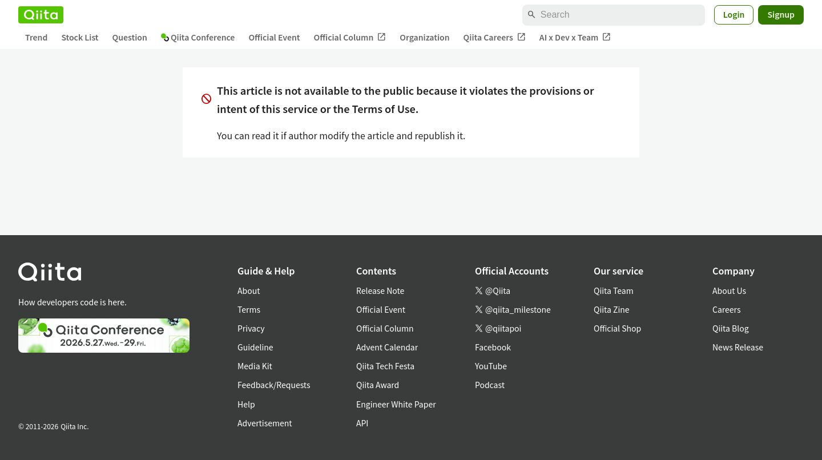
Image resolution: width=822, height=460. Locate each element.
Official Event (274, 37)
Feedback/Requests (274, 384)
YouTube (491, 366)
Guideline (255, 347)
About (248, 290)
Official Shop (617, 328)
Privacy (250, 328)
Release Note (380, 290)
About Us (729, 290)
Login (734, 14)
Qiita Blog (730, 328)
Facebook (493, 347)
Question (129, 37)
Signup (781, 14)
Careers (726, 309)
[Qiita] (40, 14)
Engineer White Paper (396, 404)
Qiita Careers (495, 37)
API (362, 423)
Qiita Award (377, 384)
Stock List (79, 37)
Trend (36, 37)
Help (246, 404)
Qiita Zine (612, 309)
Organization (424, 37)
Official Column (350, 37)
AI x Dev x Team (575, 37)
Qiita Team (614, 290)
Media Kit (254, 366)
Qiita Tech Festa (385, 366)
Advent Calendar (387, 347)
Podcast (490, 384)
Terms (248, 309)
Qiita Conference (198, 37)
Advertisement (264, 423)
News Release (737, 347)
